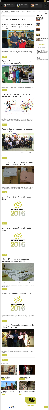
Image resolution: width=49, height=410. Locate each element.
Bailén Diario (3, 15)
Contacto (30, 11)
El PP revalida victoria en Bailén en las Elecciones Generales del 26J (17, 163)
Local (3, 394)
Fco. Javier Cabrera (26, 378)
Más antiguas (5, 359)
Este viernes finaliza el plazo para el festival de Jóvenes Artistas (15, 95)
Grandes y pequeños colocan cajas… (24, 4)
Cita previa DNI (18, 11)
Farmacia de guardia (5, 11)
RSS (45, 1)
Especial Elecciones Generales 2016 (16, 294)
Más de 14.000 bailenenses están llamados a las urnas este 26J (15, 260)
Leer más (4, 56)
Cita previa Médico (12, 11)
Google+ (47, 13)
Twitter (44, 13)
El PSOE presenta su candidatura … (10, 4)
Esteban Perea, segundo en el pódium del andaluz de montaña (16, 62)
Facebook (45, 13)
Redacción (7, 378)
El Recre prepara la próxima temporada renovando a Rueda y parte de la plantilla (17, 26)
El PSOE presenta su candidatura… (43, 18)
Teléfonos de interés (24, 11)
